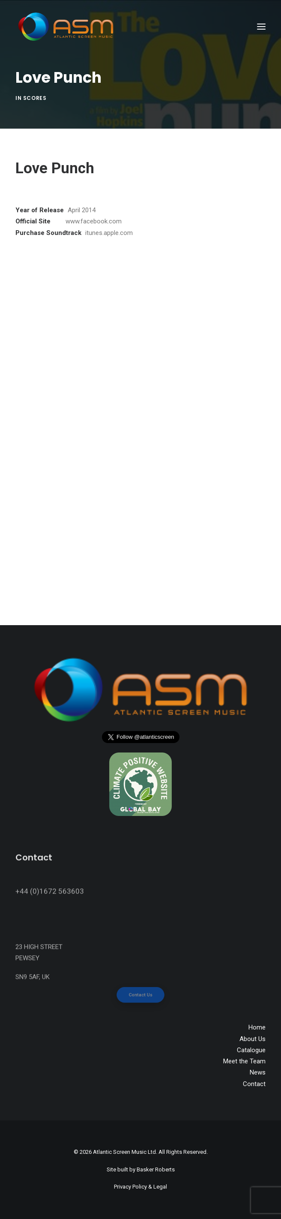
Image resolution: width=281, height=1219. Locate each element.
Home (257, 1027)
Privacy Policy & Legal (140, 1186)
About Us (252, 1039)
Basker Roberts (156, 1169)
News (258, 1072)
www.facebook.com (94, 221)
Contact (254, 1084)
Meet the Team (244, 1061)
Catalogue (251, 1050)
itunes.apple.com (109, 233)
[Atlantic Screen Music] (65, 27)
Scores (35, 98)
